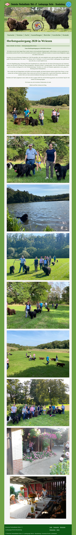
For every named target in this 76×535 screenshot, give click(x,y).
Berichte (47, 35)
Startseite (10, 35)
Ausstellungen (36, 35)
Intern (58, 529)
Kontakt (66, 35)
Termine (19, 35)
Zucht (27, 35)
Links (51, 527)
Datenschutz (52, 529)
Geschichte (56, 35)
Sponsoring (56, 527)
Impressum (62, 527)
